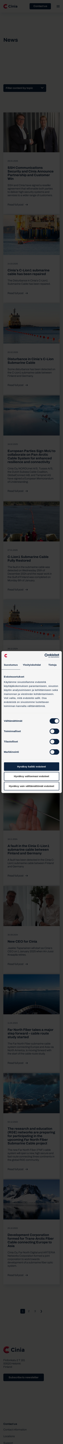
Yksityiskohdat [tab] (32, 664)
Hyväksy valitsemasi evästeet (31, 776)
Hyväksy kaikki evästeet (31, 766)
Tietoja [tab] (52, 664)
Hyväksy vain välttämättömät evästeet (31, 786)
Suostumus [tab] (11, 664)
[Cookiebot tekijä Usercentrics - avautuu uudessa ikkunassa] (45, 656)
